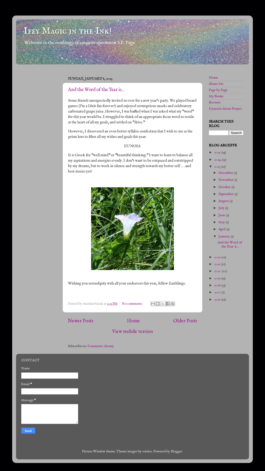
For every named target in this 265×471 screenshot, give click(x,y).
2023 (217, 167)
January (224, 236)
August (224, 201)
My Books (216, 96)
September (226, 194)
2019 (217, 278)
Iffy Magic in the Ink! (68, 31)
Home (133, 321)
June (222, 215)
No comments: (133, 304)
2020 (218, 271)
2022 (218, 257)
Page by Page (218, 90)
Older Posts (185, 321)
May (222, 222)
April (222, 229)
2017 (217, 292)
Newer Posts (80, 321)
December (226, 173)
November (226, 180)
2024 (218, 160)
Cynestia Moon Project (225, 109)
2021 (217, 264)
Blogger (176, 451)
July (221, 208)
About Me (216, 84)
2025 (217, 152)
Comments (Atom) (100, 346)
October (224, 187)
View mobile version (132, 331)
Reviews (215, 102)
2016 (217, 299)
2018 (217, 285)
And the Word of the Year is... (96, 90)
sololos (147, 451)
